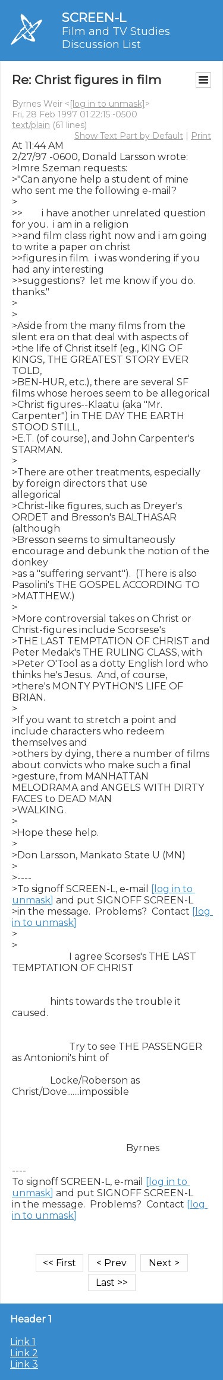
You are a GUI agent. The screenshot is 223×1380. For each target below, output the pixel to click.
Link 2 (24, 1353)
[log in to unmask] (107, 103)
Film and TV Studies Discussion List (116, 38)
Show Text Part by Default (128, 135)
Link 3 (24, 1364)
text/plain (31, 125)
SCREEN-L (94, 17)
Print (201, 135)
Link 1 (23, 1341)
